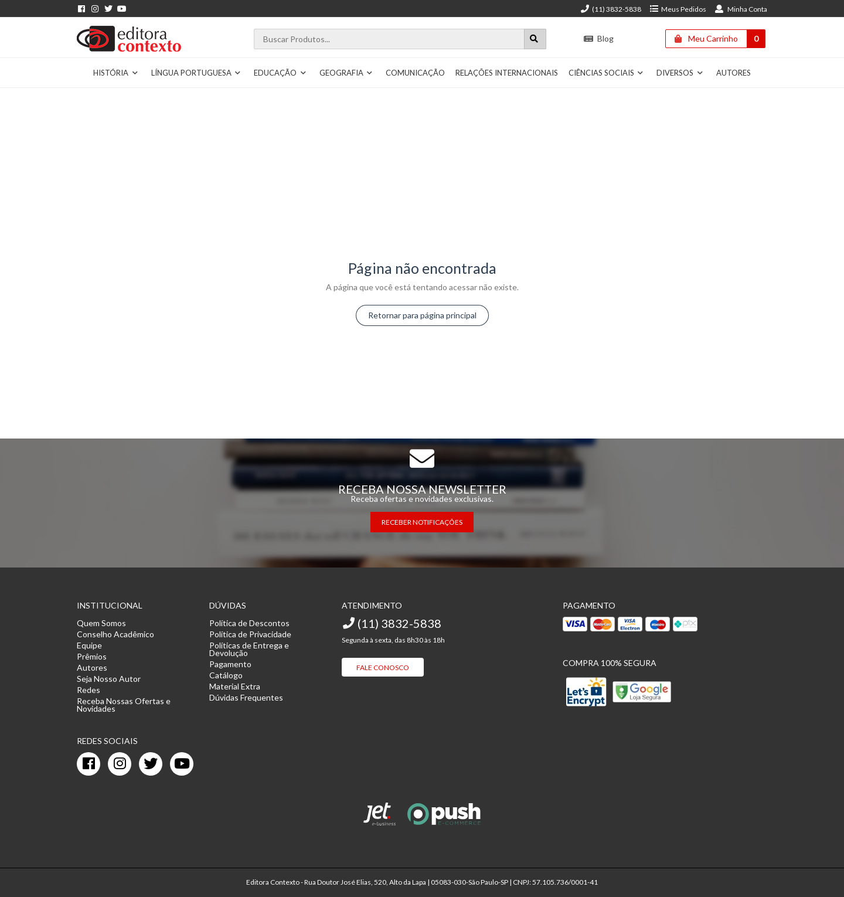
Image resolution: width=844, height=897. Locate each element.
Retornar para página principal (422, 315)
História (115, 72)
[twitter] (150, 764)
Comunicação (415, 72)
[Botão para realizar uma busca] (535, 39)
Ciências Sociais (606, 72)
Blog (599, 38)
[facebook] (88, 764)
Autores (733, 72)
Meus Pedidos (677, 9)
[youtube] (181, 764)
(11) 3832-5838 (610, 9)
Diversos (679, 72)
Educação (280, 72)
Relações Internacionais (506, 72)
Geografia (346, 72)
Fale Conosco (382, 667)
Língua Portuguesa (196, 72)
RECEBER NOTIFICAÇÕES (422, 522)
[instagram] (119, 764)
